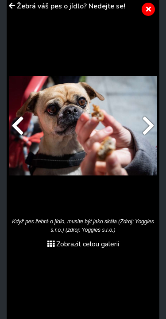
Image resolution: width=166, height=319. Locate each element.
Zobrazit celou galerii (83, 244)
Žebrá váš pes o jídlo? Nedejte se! (71, 6)
